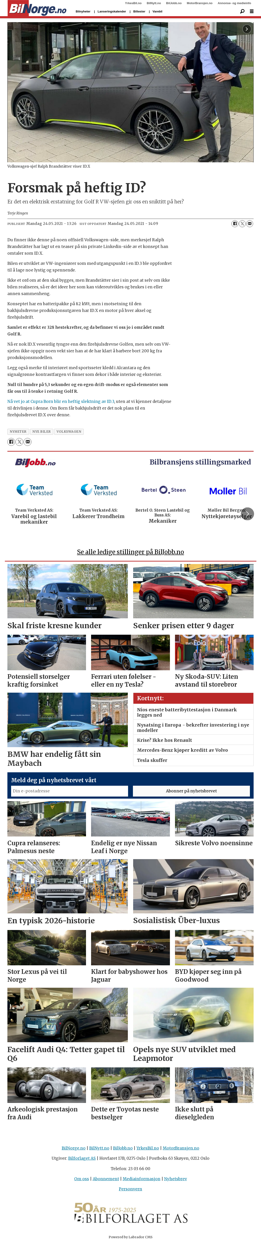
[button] (247, 513)
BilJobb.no (174, 3)
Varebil (158, 11)
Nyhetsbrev (175, 1178)
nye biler (41, 432)
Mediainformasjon (141, 1178)
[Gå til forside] (37, 8)
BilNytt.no (154, 3)
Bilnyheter (83, 11)
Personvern (130, 1189)
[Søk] (242, 11)
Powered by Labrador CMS (131, 1237)
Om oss (81, 1178)
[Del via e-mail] (249, 223)
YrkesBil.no (133, 3)
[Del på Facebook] (234, 223)
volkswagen (69, 432)
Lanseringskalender (112, 11)
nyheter (18, 432)
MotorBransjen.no (199, 3)
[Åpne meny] (252, 11)
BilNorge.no (74, 1148)
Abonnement (106, 1178)
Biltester (139, 11)
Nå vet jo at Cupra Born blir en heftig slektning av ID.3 (60, 401)
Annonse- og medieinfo (234, 3)
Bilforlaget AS (82, 1158)
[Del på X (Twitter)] (242, 223)
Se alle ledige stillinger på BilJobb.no (130, 552)
